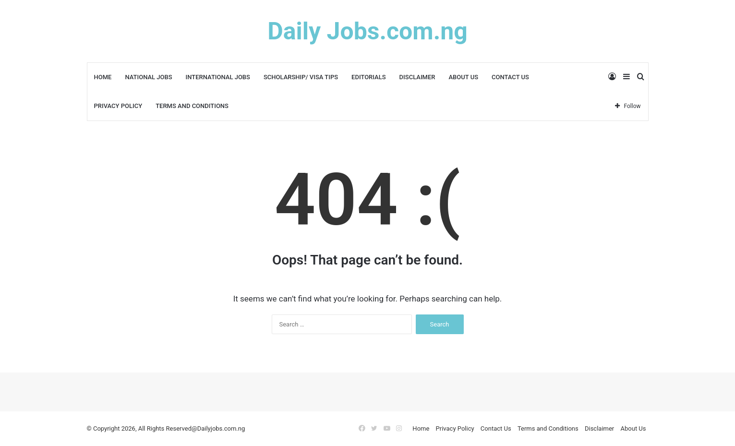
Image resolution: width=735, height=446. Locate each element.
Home (103, 77)
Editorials (368, 77)
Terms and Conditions (192, 105)
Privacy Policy (118, 105)
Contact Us (510, 77)
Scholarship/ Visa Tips (301, 77)
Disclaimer (417, 77)
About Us (463, 77)
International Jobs (218, 77)
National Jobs (148, 77)
